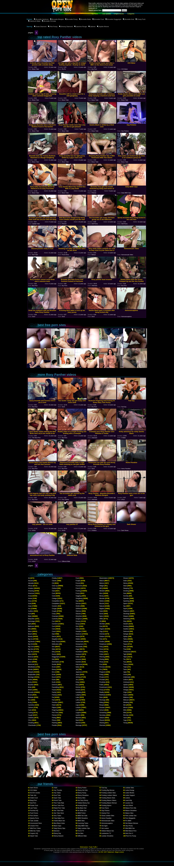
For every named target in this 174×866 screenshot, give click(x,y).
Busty (30, 702)
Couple (54, 611)
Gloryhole (79, 616)
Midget (101, 586)
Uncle (125, 674)
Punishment (103, 687)
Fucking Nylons (106, 805)
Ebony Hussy (82, 793)
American (31, 593)
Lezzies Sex (129, 803)
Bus (29, 700)
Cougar (54, 608)
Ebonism (57, 831)
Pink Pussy (53, 26)
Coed (53, 596)
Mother (101, 601)
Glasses (78, 613)
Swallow (126, 629)
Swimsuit (126, 631)
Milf (100, 588)
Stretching (126, 619)
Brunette (30, 692)
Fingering (55, 710)
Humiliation (79, 652)
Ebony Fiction (82, 788)
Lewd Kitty (128, 800)
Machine (78, 718)
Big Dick (30, 649)
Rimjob (101, 705)
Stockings (126, 613)
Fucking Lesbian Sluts (109, 793)
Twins (125, 669)
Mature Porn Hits (130, 808)
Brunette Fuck (99, 19)
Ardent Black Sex (59, 821)
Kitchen (78, 687)
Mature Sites (129, 813)
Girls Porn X (129, 833)
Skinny (125, 583)
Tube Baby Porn (59, 818)
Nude (101, 611)
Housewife (79, 646)
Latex (77, 697)
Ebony (54, 669)
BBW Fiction (82, 813)
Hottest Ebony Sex (84, 803)
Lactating (79, 692)
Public (101, 685)
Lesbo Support (130, 795)
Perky (101, 652)
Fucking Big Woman (108, 790)
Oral (100, 626)
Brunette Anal (129, 19)
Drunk (54, 667)
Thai (124, 649)
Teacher (125, 641)
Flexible (54, 725)
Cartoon (30, 707)
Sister (125, 581)
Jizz (77, 679)
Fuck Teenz (105, 808)
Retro (101, 697)
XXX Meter (33, 790)
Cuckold (54, 619)
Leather (78, 702)
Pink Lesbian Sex (131, 815)
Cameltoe (31, 705)
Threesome (127, 652)
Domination (55, 662)
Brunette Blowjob (58, 19)
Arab (29, 603)
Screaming (102, 712)
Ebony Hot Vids (83, 790)
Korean (78, 690)
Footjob (78, 581)
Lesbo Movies (129, 793)
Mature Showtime (131, 810)
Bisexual (30, 657)
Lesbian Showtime (107, 836)
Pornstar (102, 667)
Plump (101, 662)
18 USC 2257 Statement (106, 852)
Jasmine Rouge (81, 26)
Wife (124, 710)
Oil (100, 621)
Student (125, 624)
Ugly (124, 672)
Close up (55, 586)
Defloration (55, 644)
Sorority (125, 596)
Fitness (54, 720)
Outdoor (102, 636)
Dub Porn (33, 803)
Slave (125, 586)
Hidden (78, 639)
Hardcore (79, 634)
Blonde (30, 669)
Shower (125, 578)
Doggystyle (55, 657)
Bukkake (31, 697)
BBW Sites (81, 821)
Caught (30, 715)
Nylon (101, 616)
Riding (101, 702)
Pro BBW (128, 821)
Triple (125, 667)
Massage (79, 725)
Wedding (126, 702)
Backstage (31, 621)
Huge (77, 649)
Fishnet (54, 715)
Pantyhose (102, 644)
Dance (54, 636)
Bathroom (31, 626)
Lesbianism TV (106, 833)
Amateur (30, 588)
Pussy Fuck (141, 19)
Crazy (54, 613)
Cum (53, 621)
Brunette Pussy (72, 19)
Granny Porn (106, 813)
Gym (77, 626)
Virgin (125, 692)
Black (30, 662)
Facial (54, 690)
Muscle (101, 603)
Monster (102, 598)
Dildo (53, 649)
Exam (54, 679)
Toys (124, 662)
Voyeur (125, 695)
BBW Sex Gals (82, 815)
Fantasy (54, 695)
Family (54, 692)
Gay (77, 601)
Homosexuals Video (108, 821)
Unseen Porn (34, 826)
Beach (30, 634)
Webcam (126, 700)
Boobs (30, 679)
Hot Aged (104, 826)
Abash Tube (34, 836)
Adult (55, 788)
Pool (100, 664)
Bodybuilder (32, 674)
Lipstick (78, 715)
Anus (29, 601)
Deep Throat (56, 641)
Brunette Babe (86, 19)
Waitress (126, 697)
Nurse (101, 613)
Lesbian (78, 707)
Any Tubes (57, 793)
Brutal (30, 695)
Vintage (125, 690)
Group (78, 624)
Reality (101, 692)
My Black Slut (82, 808)
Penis (101, 649)
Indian (78, 657)
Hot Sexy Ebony (83, 800)
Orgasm (102, 629)
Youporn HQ (34, 833)
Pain (100, 639)
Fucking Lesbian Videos (109, 795)
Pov (100, 669)
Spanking (126, 601)
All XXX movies (35, 793)
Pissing (101, 659)
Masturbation (103, 578)
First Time (55, 712)
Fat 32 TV (81, 831)
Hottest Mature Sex (108, 831)
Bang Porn (33, 800)
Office (101, 619)
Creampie (55, 616)
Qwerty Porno (34, 818)
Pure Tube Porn (59, 805)
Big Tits (30, 652)
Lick (77, 710)
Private (101, 677)
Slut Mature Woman (131, 823)
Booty (30, 682)
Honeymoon (79, 644)
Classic (54, 581)
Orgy (101, 631)
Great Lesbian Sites (108, 815)
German (78, 603)
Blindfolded (31, 667)
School (101, 710)
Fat (53, 697)
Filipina (54, 707)
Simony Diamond (67, 26)
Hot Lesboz (105, 828)
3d (29, 578)
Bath (29, 624)
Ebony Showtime (83, 795)
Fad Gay (104, 788)
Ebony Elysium (58, 836)
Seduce (101, 718)
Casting (30, 712)
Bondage (31, 677)
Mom (101, 593)
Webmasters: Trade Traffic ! (89, 847)
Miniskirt (102, 591)
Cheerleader (32, 725)
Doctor (54, 654)
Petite (101, 654)
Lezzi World (129, 805)
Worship (126, 715)
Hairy (77, 629)
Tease (125, 644)
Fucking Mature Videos (109, 800)
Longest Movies (119, 14)
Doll (53, 659)
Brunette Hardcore (42, 19)
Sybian (125, 636)
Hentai (78, 636)
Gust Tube (57, 795)
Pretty (101, 674)
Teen (124, 646)
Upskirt (125, 685)
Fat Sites (80, 833)
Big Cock (31, 646)
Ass (29, 608)
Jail (77, 669)
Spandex (126, 598)
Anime (30, 598)
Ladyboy (78, 695)
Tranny (125, 664)
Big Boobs (31, 641)
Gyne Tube (57, 798)
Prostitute (102, 682)
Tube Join (33, 795)
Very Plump (129, 826)
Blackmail (31, 664)
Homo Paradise (107, 818)
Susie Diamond (41, 26)
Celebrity (31, 718)
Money (101, 596)
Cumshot (55, 624)
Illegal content (119, 852)
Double (54, 664)
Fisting (54, 718)
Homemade (79, 641)
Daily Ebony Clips (59, 828)
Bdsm (30, 631)
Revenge (102, 700)
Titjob (125, 657)
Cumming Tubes (83, 823)
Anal (29, 596)
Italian (78, 667)
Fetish (54, 705)
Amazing (31, 591)
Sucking (125, 626)
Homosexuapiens (107, 823)
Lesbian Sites (129, 788)
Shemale (102, 725)
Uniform (125, 679)
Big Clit (30, 644)
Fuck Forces (34, 813)
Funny (78, 593)
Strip (124, 621)
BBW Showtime (83, 818)
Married (78, 723)
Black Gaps (57, 826)
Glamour (78, 611)
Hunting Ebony (82, 805)
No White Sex (82, 810)
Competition (56, 601)
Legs (77, 705)
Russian (102, 707)
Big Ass (30, 639)
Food (77, 578)
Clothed (54, 588)
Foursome (79, 586)
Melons (101, 583)
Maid (77, 720)
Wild (124, 712)
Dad (53, 634)
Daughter (55, 639)
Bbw (29, 629)
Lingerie (78, 712)
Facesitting (55, 687)
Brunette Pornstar (50, 21)
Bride (29, 687)
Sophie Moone (104, 26)
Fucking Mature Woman (109, 803)
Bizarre (30, 659)
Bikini (30, 654)
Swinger (125, 634)
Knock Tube (58, 800)
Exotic (54, 682)
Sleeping (126, 588)
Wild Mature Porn (131, 831)
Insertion (78, 662)
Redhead (102, 695)
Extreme (54, 685)
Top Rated (94, 14)
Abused (30, 581)
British (30, 690)
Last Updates (106, 14)
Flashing (54, 723)
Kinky (77, 682)
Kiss (77, 685)
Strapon (125, 616)
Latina (78, 700)
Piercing (102, 657)
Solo (124, 593)
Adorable (31, 583)
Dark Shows (34, 788)
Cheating (31, 723)
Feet (53, 700)
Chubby (54, 578)
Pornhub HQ (34, 810)
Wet (124, 705)
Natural (101, 606)
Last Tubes (33, 808)
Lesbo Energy (129, 790)
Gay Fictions (106, 810)
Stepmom (126, 611)
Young (125, 723)
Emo (53, 672)
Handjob (78, 631)
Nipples (101, 608)
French (78, 588)
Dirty (53, 652)
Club (53, 591)
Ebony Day (57, 833)
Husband (78, 654)
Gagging (78, 596)
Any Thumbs (58, 790)
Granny (78, 621)
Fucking (78, 591)
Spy (124, 606)
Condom (54, 606)
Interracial (79, 664)
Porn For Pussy (131, 836)
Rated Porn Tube (59, 808)
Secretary (102, 715)
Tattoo (125, 639)
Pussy (101, 690)
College (54, 598)
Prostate (102, 679)
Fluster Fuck (34, 805)
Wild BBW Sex (130, 828)
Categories (130, 14)
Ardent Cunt (34, 798)
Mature (101, 581)
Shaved (101, 720)
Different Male (82, 836)
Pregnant (102, 672)
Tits (124, 659)
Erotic (54, 674)
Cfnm (30, 720)
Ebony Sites (81, 798)
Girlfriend (79, 608)
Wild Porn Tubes (35, 828)
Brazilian (31, 685)
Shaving (102, 723)
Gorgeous (79, 619)
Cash (29, 710)
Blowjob (30, 672)
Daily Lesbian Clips (84, 828)
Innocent (78, 659)
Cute (53, 629)
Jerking (78, 677)
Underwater (127, 677)
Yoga (125, 720)
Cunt (53, 626)
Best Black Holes (59, 823)
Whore (125, 707)
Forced (78, 583)
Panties (101, 641)
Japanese (79, 672)
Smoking (126, 591)
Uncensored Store (36, 823)
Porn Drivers (34, 815)
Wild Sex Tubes (35, 831)
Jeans (78, 674)
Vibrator (125, 687)
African (30, 586)
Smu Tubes (57, 815)
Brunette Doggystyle (114, 19)
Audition (30, 611)
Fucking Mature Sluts (108, 798)
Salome (92, 26)
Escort (54, 677)
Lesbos (127, 798)
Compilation (55, 603)
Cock (53, 593)
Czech (54, 631)
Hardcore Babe (35, 21)
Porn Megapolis (130, 818)
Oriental (102, 634)
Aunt (29, 613)
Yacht (125, 718)
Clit (53, 583)
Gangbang (79, 598)
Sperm (125, 603)
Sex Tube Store (59, 813)
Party (101, 646)
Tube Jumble (34, 821)
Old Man (102, 624)
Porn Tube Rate (59, 803)
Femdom (55, 702)
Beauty (30, 636)
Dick (53, 646)
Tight (124, 654)
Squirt (125, 608)
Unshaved (126, 682)
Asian (30, 606)
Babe (29, 616)
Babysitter (31, 619)
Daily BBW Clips (83, 826)
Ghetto (78, 606)
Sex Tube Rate (58, 810)
